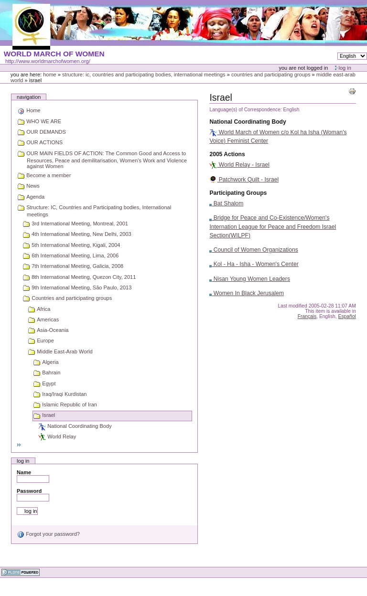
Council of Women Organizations (253, 249)
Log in (345, 68)
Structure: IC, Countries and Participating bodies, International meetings (144, 74)
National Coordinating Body (247, 121)
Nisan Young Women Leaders (249, 279)
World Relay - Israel (239, 164)
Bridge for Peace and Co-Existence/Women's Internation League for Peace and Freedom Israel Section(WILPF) (272, 226)
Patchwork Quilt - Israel (244, 179)
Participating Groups (238, 193)
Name (24, 472)
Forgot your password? (48, 534)
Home (49, 74)
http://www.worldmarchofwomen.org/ (47, 61)
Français (307, 316)
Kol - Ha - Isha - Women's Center (253, 264)
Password (29, 491)
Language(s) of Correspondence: (245, 109)
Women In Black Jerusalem (246, 293)
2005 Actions (227, 154)
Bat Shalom (226, 203)
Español (347, 316)
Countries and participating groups (271, 74)
